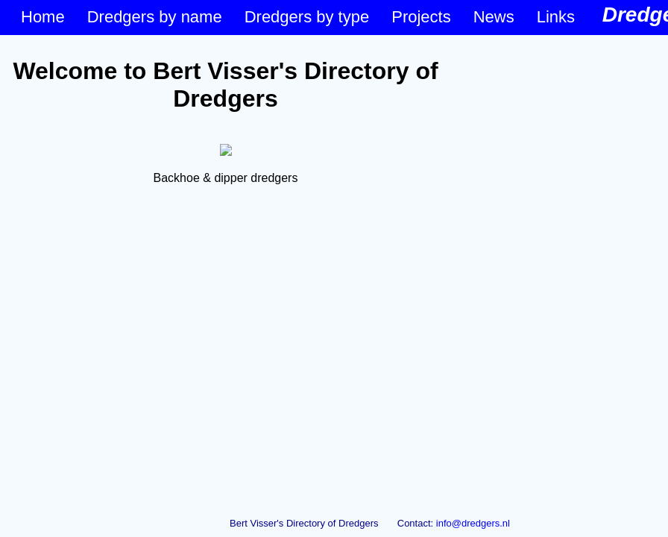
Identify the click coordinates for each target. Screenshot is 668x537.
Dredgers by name (154, 16)
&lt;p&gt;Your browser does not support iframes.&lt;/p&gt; (225, 270)
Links (556, 16)
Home (43, 16)
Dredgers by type (307, 16)
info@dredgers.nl (473, 523)
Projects (420, 16)
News (493, 16)
